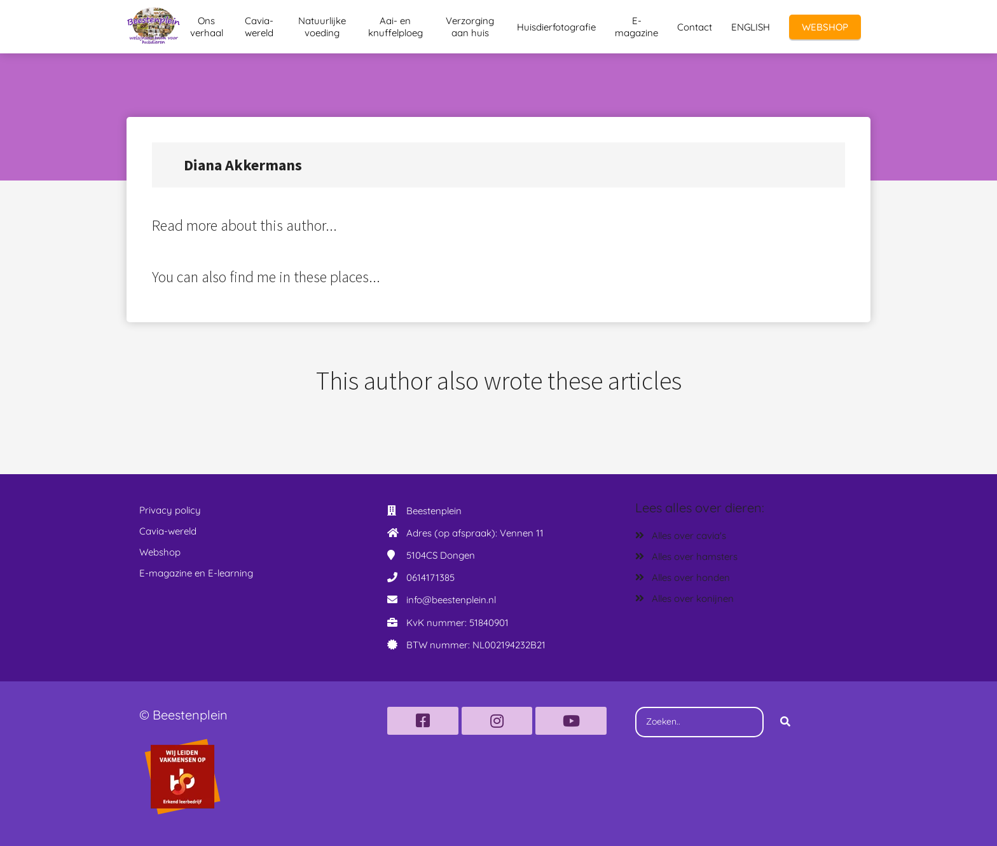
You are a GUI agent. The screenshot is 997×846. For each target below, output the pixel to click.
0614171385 (430, 577)
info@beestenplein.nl (451, 600)
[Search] (785, 722)
